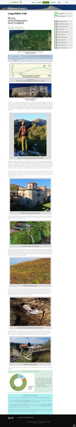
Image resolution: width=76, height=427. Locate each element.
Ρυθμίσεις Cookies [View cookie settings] (47, 421)
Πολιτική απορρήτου (35, 421)
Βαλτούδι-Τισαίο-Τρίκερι (60, 48)
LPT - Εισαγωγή (59, 13)
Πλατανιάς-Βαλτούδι (59, 45)
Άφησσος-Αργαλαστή (60, 40)
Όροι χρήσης (41, 421)
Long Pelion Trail (11, 6)
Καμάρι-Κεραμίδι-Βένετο (60, 21)
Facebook (63, 2)
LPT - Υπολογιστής (59, 16)
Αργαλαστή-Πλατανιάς (60, 42)
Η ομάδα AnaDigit (29, 421)
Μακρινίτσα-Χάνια (59, 29)
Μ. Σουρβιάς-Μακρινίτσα (60, 26)
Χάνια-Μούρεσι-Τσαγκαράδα (61, 32)
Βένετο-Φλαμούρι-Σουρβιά (61, 24)
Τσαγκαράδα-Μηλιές (59, 34)
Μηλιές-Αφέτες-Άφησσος (60, 37)
